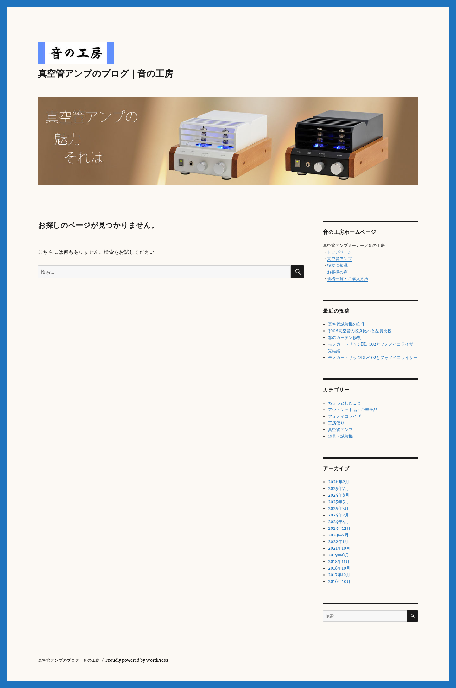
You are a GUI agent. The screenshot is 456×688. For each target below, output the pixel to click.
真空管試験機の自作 (346, 324)
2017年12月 (339, 575)
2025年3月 (338, 508)
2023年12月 (339, 528)
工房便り (336, 423)
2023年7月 (338, 535)
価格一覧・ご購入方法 (347, 278)
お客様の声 (337, 272)
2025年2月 (338, 515)
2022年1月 (338, 541)
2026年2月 (338, 482)
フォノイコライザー (346, 416)
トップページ (339, 252)
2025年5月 (338, 501)
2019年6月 (338, 555)
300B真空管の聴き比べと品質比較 (360, 331)
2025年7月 (338, 488)
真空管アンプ (339, 258)
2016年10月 (339, 581)
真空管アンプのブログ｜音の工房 (105, 73)
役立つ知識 (337, 265)
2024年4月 (338, 521)
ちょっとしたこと (344, 403)
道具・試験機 (340, 436)
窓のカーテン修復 (344, 337)
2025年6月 (338, 495)
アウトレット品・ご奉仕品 (352, 409)
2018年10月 (339, 568)
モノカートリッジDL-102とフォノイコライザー (372, 357)
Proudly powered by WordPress (136, 660)
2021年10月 (339, 548)
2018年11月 (339, 561)
